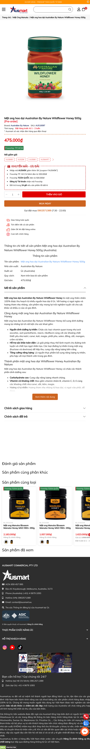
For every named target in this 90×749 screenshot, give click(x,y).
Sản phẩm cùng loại (19, 482)
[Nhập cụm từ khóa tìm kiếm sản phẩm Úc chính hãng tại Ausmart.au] (53, 9)
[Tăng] (18, 194)
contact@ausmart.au (22, 602)
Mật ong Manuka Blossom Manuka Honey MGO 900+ (19, 526)
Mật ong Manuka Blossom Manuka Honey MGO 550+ (55, 526)
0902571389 (44, 210)
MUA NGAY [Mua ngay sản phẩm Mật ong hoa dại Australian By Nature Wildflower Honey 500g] (45, 203)
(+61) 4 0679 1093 (32, 593)
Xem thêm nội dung (45, 396)
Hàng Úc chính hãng (35, 624)
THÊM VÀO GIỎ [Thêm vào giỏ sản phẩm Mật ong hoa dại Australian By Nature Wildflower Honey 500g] (54, 194)
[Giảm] (6, 194)
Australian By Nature (20, 125)
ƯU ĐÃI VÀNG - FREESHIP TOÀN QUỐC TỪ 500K (43, 2)
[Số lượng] (12, 194)
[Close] (88, 2)
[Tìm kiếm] (70, 9)
